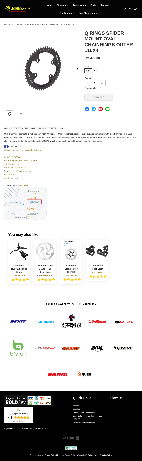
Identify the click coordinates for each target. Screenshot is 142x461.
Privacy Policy (50, 455)
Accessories (79, 5)
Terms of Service (36, 455)
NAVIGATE (23, 185)
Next (76, 69)
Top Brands (66, 13)
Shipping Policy (106, 455)
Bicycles (63, 5)
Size (87, 67)
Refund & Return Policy (66, 455)
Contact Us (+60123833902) (84, 413)
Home (49, 5)
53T (96, 71)
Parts (93, 5)
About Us (76, 406)
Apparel (106, 5)
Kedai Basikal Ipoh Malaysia (84, 423)
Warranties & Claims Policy (87, 455)
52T (88, 71)
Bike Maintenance (88, 13)
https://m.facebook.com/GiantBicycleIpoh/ (23, 150)
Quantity (88, 78)
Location (76, 409)
